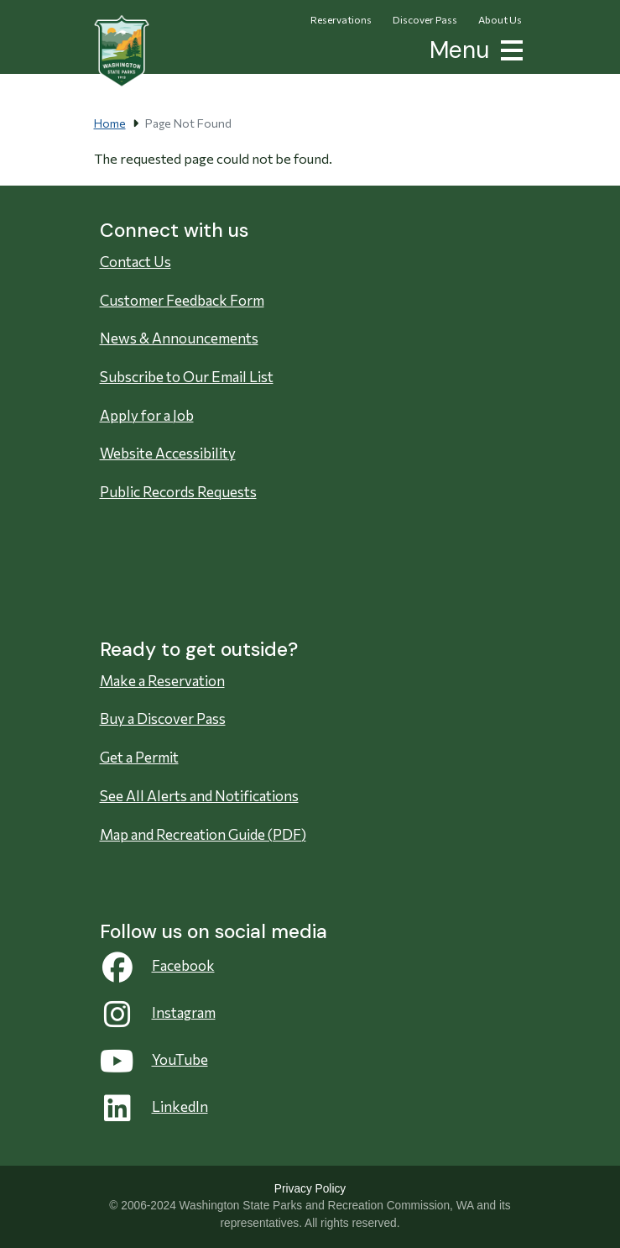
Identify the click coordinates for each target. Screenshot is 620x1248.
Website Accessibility (168, 453)
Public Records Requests (178, 492)
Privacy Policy (310, 1188)
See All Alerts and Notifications (199, 796)
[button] (508, 48)
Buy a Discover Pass (163, 718)
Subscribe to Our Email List (187, 376)
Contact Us (135, 261)
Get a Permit (139, 757)
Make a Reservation (162, 681)
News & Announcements (179, 338)
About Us (500, 19)
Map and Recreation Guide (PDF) (203, 834)
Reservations (341, 19)
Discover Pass (425, 19)
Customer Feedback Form (182, 300)
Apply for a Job (147, 415)
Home (110, 123)
